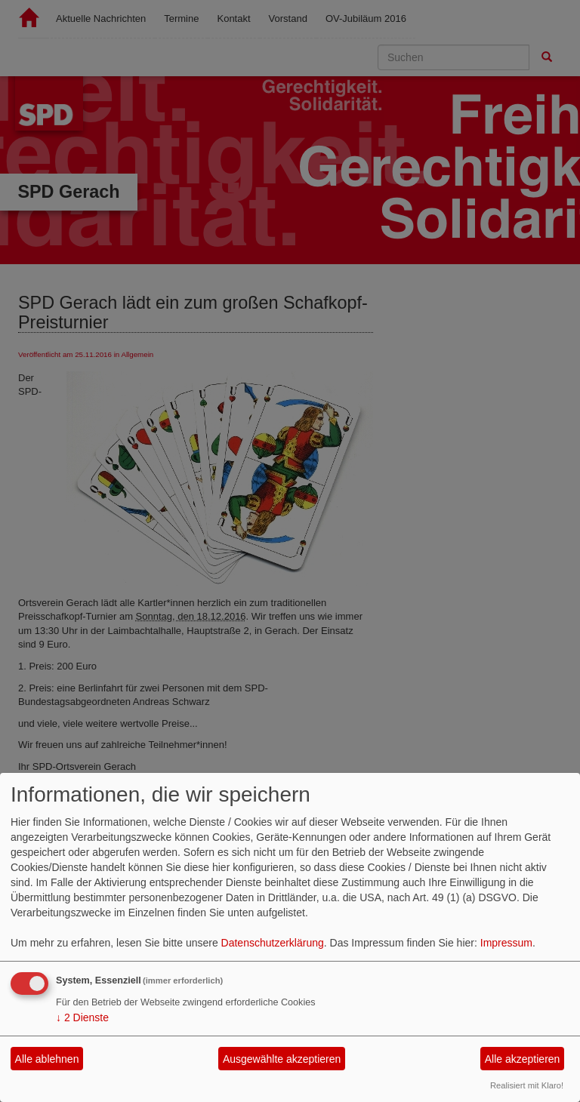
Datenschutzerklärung (272, 943)
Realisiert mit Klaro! (526, 1085)
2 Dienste (82, 1017)
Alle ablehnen (47, 1059)
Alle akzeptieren (522, 1059)
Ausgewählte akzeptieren (282, 1059)
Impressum (506, 943)
